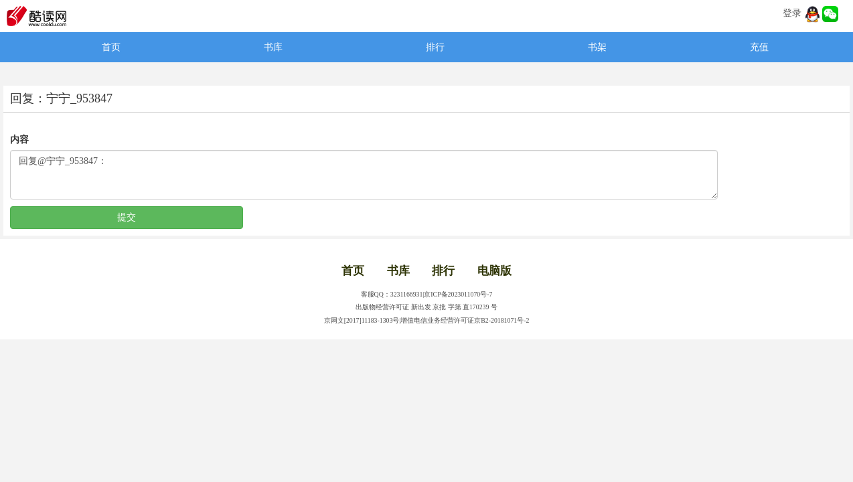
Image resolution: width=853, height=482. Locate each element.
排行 (435, 47)
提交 (126, 217)
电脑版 (494, 270)
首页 (111, 47)
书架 (597, 47)
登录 (792, 13)
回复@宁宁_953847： (364, 174)
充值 (759, 47)
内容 (19, 140)
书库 (273, 47)
